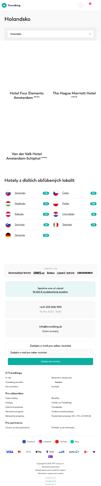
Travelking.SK (50, 481)
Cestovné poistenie (14, 407)
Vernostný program (14, 411)
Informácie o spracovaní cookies (50, 473)
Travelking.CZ (50, 478)
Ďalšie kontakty (50, 331)
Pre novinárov (11, 386)
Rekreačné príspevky (14, 416)
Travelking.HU (50, 484)
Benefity (55, 398)
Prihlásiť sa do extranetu (63, 427)
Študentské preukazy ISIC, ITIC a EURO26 (71, 416)
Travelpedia (56, 407)
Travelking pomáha (14, 382)
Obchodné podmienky (50, 467)
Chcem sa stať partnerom (17, 427)
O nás (8, 377)
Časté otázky (11, 398)
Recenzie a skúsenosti (61, 377)
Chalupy (9, 402)
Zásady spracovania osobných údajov (50, 470)
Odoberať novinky (50, 361)
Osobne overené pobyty (62, 411)
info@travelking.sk (50, 326)
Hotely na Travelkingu (61, 402)
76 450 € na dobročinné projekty (50, 291)
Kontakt (55, 386)
